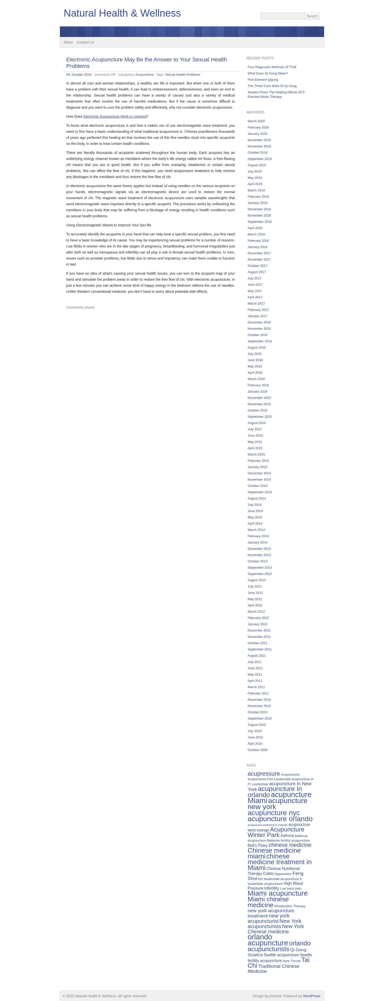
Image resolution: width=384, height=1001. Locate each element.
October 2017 (257, 266)
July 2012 (255, 586)
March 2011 (256, 687)
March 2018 (256, 234)
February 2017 (258, 310)
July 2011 (255, 662)
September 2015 (260, 417)
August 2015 (257, 423)
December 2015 (259, 398)
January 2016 (257, 391)
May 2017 (255, 291)
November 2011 (259, 637)
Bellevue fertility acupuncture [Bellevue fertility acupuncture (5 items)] (288, 840)
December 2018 (259, 209)
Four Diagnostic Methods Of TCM (272, 67)
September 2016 (260, 341)
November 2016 (259, 328)
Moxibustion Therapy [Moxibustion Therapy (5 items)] (289, 906)
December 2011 (259, 630)
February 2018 (258, 240)
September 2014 (260, 492)
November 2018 (259, 215)
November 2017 (259, 259)
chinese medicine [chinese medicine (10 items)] (289, 845)
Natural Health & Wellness (122, 13)
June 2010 (255, 737)
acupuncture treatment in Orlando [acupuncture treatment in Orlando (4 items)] (268, 824)
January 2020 (257, 134)
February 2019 (258, 196)
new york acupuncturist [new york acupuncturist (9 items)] (269, 918)
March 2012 (256, 611)
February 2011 (258, 693)
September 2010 (260, 718)
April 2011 (255, 681)
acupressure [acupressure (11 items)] (264, 773)
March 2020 (256, 121)
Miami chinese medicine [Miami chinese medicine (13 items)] (268, 902)
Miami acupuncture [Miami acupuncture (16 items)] (278, 893)
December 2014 (259, 473)
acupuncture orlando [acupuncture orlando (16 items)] (280, 819)
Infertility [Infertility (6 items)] (271, 888)
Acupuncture (144, 74)
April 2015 (255, 448)
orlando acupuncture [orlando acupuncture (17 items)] (268, 940)
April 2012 (255, 605)
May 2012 (255, 599)
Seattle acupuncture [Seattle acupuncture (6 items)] (281, 955)
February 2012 (258, 618)
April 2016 (255, 372)
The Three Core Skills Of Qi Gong (272, 86)
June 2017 (255, 284)
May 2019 (255, 178)
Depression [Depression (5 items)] (283, 874)
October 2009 (257, 750)
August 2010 (257, 725)
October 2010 (257, 712)
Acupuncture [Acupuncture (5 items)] (290, 774)
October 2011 (257, 643)
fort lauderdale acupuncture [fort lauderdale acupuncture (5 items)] (278, 879)
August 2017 (257, 272)
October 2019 (257, 152)
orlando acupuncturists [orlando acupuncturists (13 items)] (279, 946)
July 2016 (255, 354)
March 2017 (256, 303)
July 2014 (255, 505)
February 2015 (258, 461)
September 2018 (260, 222)
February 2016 (258, 385)
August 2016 (257, 347)
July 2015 (255, 429)
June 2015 (255, 435)
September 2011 (260, 649)
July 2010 (255, 731)
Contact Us (85, 42)
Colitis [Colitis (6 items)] (268, 873)
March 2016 (256, 379)
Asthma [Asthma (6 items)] (287, 835)
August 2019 (257, 165)
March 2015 (256, 454)
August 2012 (257, 580)
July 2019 (255, 171)
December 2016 (259, 322)
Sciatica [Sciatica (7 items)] (255, 954)
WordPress (311, 996)
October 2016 (257, 335)
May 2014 (255, 517)
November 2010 (259, 706)
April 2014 (255, 523)
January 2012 (257, 624)
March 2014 (256, 530)
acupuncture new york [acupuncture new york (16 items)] (278, 804)
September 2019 (260, 159)
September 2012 (260, 574)
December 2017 (259, 253)
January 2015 (257, 467)
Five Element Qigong (263, 79)
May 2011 (255, 674)
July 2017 (255, 278)
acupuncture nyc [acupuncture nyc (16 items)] (274, 813)
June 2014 (255, 511)
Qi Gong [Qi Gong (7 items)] (298, 949)
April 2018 (255, 228)
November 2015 (259, 404)
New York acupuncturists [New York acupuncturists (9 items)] (274, 923)
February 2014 (258, 536)
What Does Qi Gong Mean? (268, 73)
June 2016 (255, 360)
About (68, 42)
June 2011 (255, 668)
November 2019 (259, 146)
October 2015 (257, 410)
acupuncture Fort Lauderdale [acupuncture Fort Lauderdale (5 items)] (269, 779)
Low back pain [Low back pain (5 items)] (290, 888)
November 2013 (259, 555)
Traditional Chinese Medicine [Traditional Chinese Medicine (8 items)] (273, 969)
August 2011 (257, 655)
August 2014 (257, 498)
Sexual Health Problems (182, 74)
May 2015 (255, 442)
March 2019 (256, 190)
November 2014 (259, 479)
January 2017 (257, 316)
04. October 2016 (78, 74)
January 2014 (257, 542)
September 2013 (260, 567)
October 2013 (257, 561)
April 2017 (255, 297)
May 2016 (255, 366)
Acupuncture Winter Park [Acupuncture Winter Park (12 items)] (276, 832)
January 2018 (257, 247)
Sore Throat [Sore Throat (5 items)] (291, 961)
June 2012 (255, 593)
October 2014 (257, 486)
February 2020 (258, 127)
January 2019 (257, 203)
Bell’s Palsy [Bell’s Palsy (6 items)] (258, 845)
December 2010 (259, 699)
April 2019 (255, 184)
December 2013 (259, 549)
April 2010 (255, 743)
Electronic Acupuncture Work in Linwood (114, 116)
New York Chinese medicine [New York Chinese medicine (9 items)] (276, 928)
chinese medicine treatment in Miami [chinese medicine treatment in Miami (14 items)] (280, 861)
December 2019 (259, 140)
